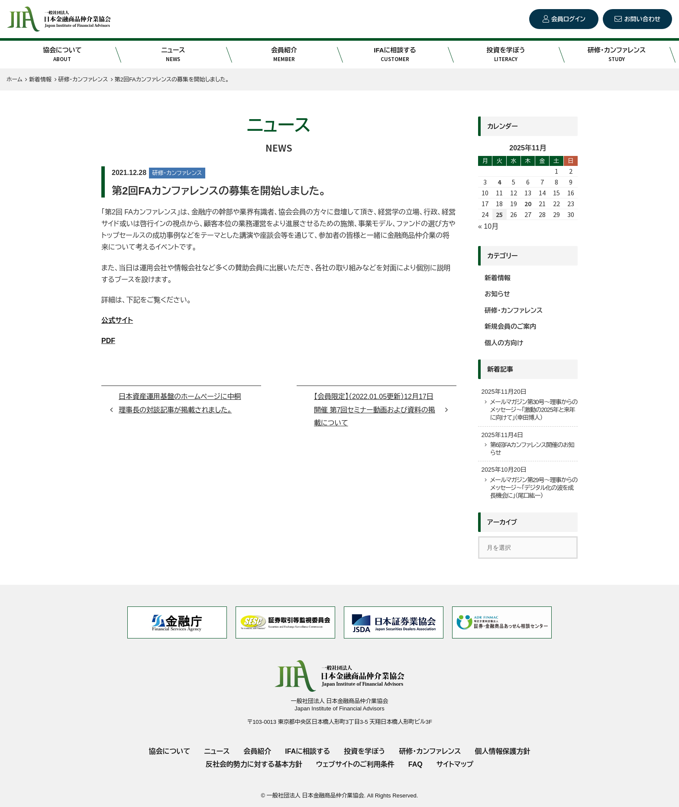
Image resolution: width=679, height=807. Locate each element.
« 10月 (488, 226)
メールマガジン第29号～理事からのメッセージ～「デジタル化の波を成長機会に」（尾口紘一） (533, 487)
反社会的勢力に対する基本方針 (254, 764)
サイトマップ (454, 764)
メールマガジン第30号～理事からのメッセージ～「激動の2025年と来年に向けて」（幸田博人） (533, 410)
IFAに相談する (395, 54)
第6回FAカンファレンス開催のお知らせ (532, 448)
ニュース (173, 54)
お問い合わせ (642, 19)
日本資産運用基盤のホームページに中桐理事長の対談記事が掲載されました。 (180, 403)
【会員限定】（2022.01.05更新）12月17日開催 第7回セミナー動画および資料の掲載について (374, 410)
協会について (62, 54)
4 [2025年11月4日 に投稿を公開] (499, 182)
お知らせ (497, 294)
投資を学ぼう (505, 54)
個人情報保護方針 (502, 751)
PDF (108, 340)
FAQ (415, 764)
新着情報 (498, 278)
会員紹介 (284, 54)
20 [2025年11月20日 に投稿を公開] (527, 203)
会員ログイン (568, 19)
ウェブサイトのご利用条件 (355, 764)
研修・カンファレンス (616, 54)
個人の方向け (504, 343)
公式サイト (117, 320)
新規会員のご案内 (511, 326)
